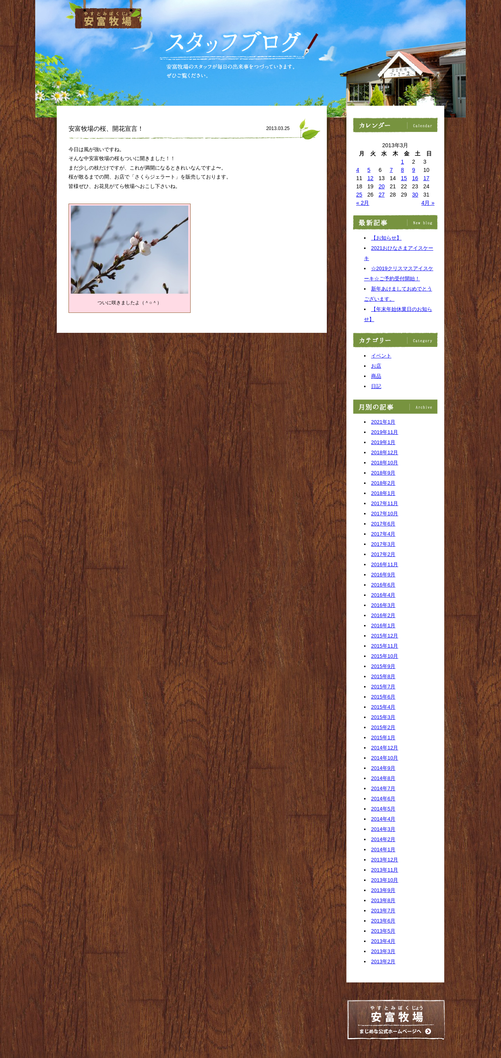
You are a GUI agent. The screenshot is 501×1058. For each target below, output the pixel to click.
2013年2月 (383, 961)
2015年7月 (383, 687)
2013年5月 (383, 931)
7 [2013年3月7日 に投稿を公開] (391, 170)
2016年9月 (383, 575)
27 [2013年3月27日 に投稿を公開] (381, 194)
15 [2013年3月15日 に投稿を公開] (404, 178)
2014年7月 (383, 788)
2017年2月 (383, 554)
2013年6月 (383, 921)
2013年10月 (384, 880)
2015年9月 (383, 666)
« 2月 (362, 203)
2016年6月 (383, 585)
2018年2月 (383, 483)
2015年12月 (384, 636)
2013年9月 (383, 890)
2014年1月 (383, 849)
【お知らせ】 (386, 238)
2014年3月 (383, 829)
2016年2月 (383, 615)
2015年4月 (383, 707)
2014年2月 (383, 839)
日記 (376, 386)
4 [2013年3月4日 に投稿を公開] (357, 170)
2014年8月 (383, 778)
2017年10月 (384, 513)
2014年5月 (383, 809)
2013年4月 (383, 941)
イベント (381, 356)
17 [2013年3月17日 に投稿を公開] (426, 178)
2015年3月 (383, 717)
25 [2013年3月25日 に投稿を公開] (359, 194)
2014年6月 (383, 799)
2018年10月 (384, 463)
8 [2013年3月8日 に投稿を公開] (402, 170)
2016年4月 (383, 595)
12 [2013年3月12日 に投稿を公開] (371, 178)
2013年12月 (384, 860)
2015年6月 (383, 697)
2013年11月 (384, 870)
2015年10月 (384, 656)
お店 (376, 366)
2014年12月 (384, 748)
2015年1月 (383, 737)
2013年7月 (383, 911)
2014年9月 (383, 768)
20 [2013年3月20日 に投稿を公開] (381, 186)
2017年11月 (384, 503)
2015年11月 (384, 646)
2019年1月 (383, 442)
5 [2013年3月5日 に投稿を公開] (369, 170)
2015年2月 (383, 727)
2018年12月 (384, 452)
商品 (376, 376)
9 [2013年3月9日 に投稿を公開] (413, 170)
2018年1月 (383, 493)
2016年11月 (384, 564)
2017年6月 (383, 524)
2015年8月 (383, 676)
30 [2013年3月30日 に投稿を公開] (415, 194)
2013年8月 (383, 900)
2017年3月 (383, 544)
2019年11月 (384, 432)
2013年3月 (383, 951)
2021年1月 (383, 422)
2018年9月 (383, 473)
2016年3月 (383, 605)
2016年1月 (383, 625)
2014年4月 (383, 819)
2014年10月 (384, 758)
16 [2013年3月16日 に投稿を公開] (415, 178)
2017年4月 (383, 534)
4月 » (428, 203)
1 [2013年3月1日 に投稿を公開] (402, 162)
